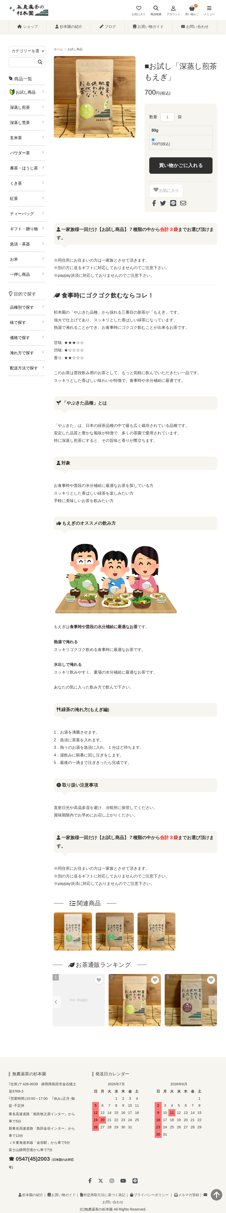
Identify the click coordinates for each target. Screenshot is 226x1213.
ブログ (107, 26)
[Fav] (138, 11)
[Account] (173, 11)
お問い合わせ (195, 26)
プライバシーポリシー (149, 1195)
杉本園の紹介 (68, 26)
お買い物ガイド (148, 26)
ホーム (58, 49)
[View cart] (192, 11)
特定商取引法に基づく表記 (103, 1195)
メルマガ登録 (186, 1195)
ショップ (27, 26)
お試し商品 (75, 49)
